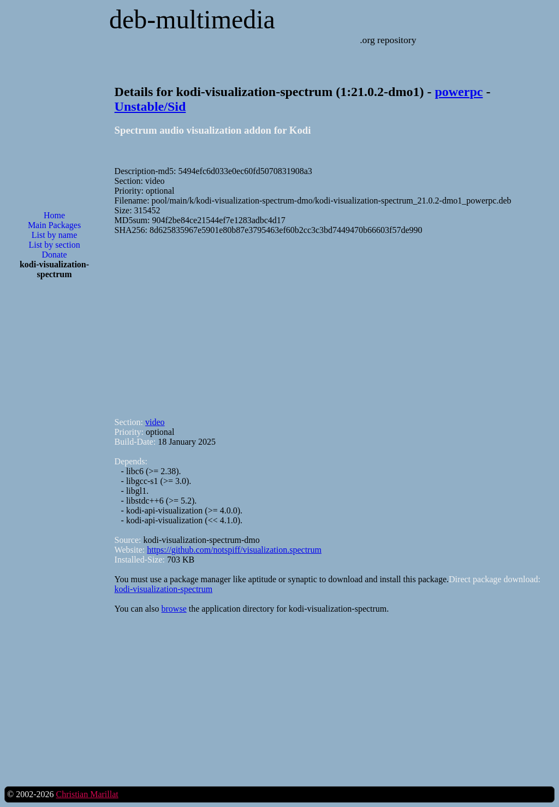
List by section (54, 244)
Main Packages (54, 225)
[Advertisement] (54, 462)
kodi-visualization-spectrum (164, 589)
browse (174, 608)
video (155, 422)
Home (54, 215)
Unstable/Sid (150, 106)
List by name (55, 235)
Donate (54, 254)
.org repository (388, 39)
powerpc (459, 92)
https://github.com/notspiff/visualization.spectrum (234, 549)
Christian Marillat (87, 794)
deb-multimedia (192, 19)
